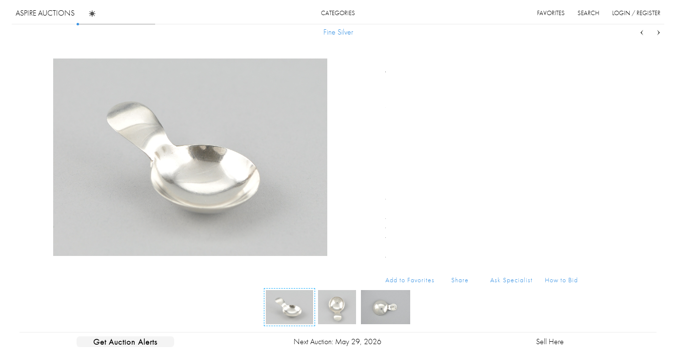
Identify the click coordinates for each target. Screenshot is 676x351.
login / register (636, 13)
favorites (551, 13)
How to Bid (561, 279)
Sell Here (550, 341)
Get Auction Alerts (125, 341)
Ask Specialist (511, 279)
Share (460, 279)
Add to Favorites (410, 279)
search (588, 13)
